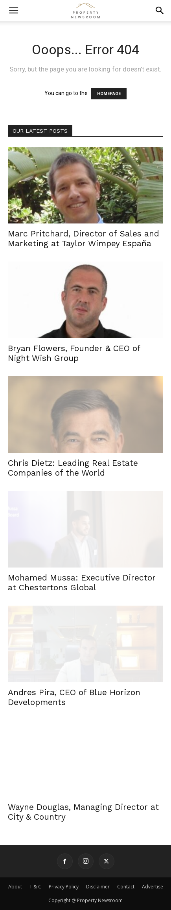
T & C (35, 886)
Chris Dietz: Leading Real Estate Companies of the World (73, 468)
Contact (125, 886)
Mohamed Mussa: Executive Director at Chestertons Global (82, 582)
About (15, 886)
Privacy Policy (64, 886)
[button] (13, 10)
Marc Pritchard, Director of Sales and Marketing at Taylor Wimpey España (83, 238)
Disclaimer (98, 886)
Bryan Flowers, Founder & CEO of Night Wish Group (74, 353)
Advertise (152, 886)
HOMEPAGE (109, 93)
